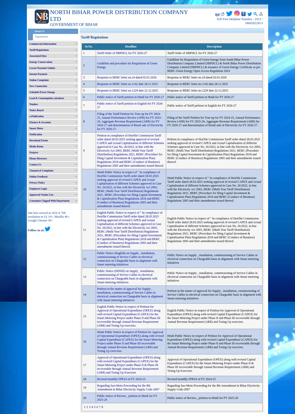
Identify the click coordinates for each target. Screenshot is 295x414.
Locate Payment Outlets (42, 68)
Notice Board (36, 110)
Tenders (33, 104)
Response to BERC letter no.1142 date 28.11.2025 (127, 84)
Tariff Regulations (39, 50)
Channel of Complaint (41, 170)
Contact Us (35, 164)
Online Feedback (38, 176)
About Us (39, 31)
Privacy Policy (37, 182)
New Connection (38, 86)
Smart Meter (36, 128)
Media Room (36, 146)
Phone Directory (38, 158)
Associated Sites (37, 56)
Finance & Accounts (40, 122)
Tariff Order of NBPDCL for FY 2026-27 (122, 53)
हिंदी (217, 15)
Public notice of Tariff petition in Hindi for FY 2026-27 (130, 97)
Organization (41, 36)
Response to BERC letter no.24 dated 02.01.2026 (127, 77)
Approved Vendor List (41, 194)
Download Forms (38, 140)
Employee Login (38, 188)
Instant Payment (38, 74)
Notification (35, 134)
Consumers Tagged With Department (49, 200)
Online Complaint (39, 80)
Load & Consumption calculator (46, 98)
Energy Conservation (40, 62)
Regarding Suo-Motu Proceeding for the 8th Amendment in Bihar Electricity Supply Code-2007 (128, 387)
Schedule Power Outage (42, 92)
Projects (33, 152)
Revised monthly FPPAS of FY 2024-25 (121, 379)
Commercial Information (42, 43)
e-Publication (36, 116)
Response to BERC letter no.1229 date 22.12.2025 (127, 90)
